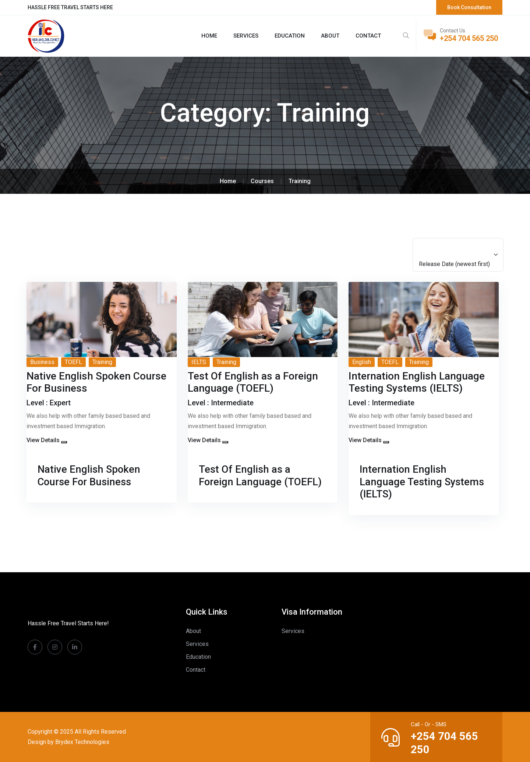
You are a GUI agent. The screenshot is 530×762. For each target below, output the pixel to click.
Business (42, 362)
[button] (64, 442)
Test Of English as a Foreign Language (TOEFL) (260, 475)
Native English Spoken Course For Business (90, 475)
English (361, 362)
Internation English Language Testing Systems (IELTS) (423, 481)
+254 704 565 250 (469, 38)
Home (209, 35)
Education (290, 35)
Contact (368, 35)
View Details (43, 440)
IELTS (198, 362)
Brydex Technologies (82, 741)
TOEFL (73, 362)
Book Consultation (469, 7)
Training (102, 362)
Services (245, 35)
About (330, 35)
